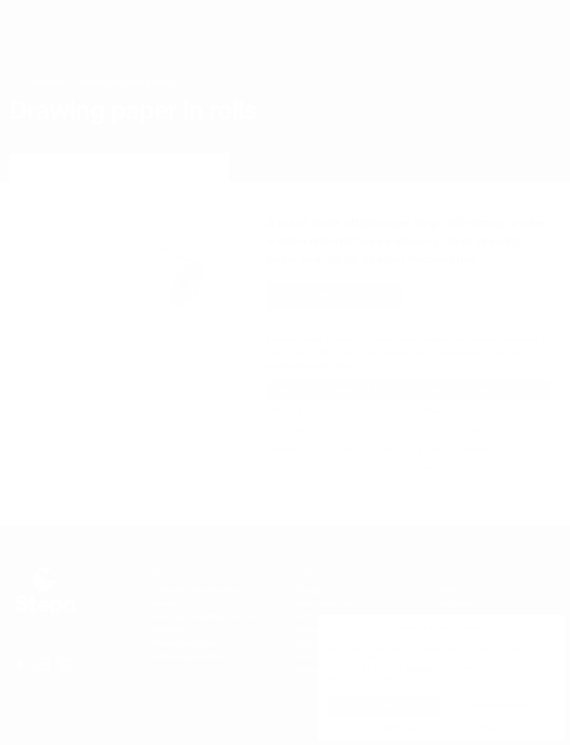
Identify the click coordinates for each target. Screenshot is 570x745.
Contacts (199, 19)
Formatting (169, 629)
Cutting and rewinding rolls (194, 590)
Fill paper (309, 590)
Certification (456, 603)
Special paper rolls (323, 603)
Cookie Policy (399, 727)
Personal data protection (462, 727)
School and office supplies (127, 81)
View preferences (500, 704)
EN (462, 19)
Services (91, 19)
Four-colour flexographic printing (204, 616)
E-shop (334, 295)
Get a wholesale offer (483, 295)
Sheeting (166, 603)
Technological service (187, 655)
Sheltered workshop (184, 642)
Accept (383, 704)
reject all (420, 668)
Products (145, 19)
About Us (451, 590)
